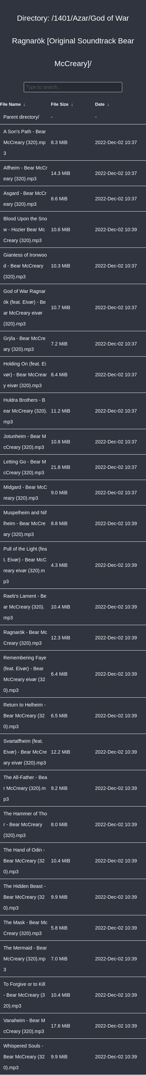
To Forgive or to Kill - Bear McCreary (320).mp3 (24, 995)
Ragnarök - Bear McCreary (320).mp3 (25, 638)
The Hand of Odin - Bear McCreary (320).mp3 (24, 860)
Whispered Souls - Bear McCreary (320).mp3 (24, 1056)
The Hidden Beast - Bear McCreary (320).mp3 (24, 897)
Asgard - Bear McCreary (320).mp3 (25, 199)
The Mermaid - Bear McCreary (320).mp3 (25, 958)
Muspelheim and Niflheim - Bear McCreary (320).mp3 (25, 523)
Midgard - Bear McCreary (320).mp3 (25, 492)
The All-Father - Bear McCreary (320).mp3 (25, 788)
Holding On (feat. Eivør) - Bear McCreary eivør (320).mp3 (25, 374)
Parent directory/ (21, 117)
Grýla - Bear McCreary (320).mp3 (24, 344)
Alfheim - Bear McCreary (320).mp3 (25, 173)
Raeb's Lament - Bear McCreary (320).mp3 (25, 606)
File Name (10, 104)
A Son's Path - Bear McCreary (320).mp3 (24, 142)
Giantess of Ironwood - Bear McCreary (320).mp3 (25, 265)
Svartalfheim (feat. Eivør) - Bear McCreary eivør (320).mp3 (25, 751)
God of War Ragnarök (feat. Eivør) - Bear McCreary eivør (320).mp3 (24, 307)
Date (100, 104)
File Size (60, 104)
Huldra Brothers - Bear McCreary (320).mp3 (25, 410)
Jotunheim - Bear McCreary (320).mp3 (24, 442)
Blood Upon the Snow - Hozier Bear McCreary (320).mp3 (25, 229)
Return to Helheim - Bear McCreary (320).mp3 (24, 715)
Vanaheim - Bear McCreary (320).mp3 (24, 1026)
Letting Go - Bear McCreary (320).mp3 (24, 467)
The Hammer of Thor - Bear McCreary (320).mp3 (25, 824)
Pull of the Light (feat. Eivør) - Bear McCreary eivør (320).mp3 (25, 565)
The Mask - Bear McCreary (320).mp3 (25, 928)
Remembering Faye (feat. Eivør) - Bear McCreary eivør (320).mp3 (24, 674)
